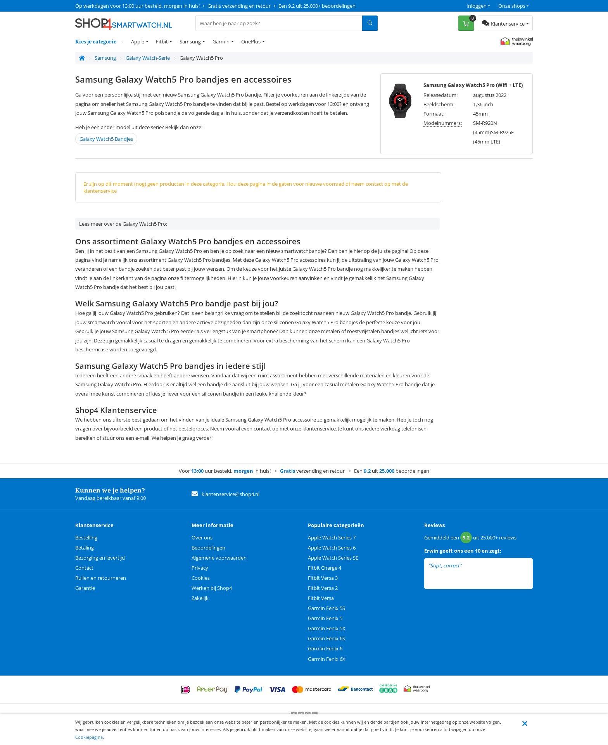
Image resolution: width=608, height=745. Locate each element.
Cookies (201, 577)
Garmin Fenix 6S (326, 638)
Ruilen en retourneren (100, 577)
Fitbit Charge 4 (324, 567)
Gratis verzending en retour (239, 5)
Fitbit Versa (321, 598)
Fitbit (162, 41)
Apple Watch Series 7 (332, 537)
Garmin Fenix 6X (326, 658)
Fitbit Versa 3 (323, 577)
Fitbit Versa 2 (323, 587)
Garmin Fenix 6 (325, 648)
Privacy (200, 567)
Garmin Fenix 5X (326, 628)
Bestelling (86, 537)
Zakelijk (200, 598)
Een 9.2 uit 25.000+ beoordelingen (317, 5)
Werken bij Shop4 (212, 587)
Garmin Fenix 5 (325, 618)
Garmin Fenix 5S (326, 608)
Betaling (84, 547)
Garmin (221, 41)
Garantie (85, 587)
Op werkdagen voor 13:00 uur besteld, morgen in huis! (137, 5)
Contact (84, 567)
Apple (137, 41)
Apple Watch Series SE (333, 557)
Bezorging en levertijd (100, 557)
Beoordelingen (208, 547)
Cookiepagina (89, 737)
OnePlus (251, 41)
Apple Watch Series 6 (332, 547)
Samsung (190, 41)
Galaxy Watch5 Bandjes (106, 138)
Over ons (202, 537)
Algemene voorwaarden (219, 557)
